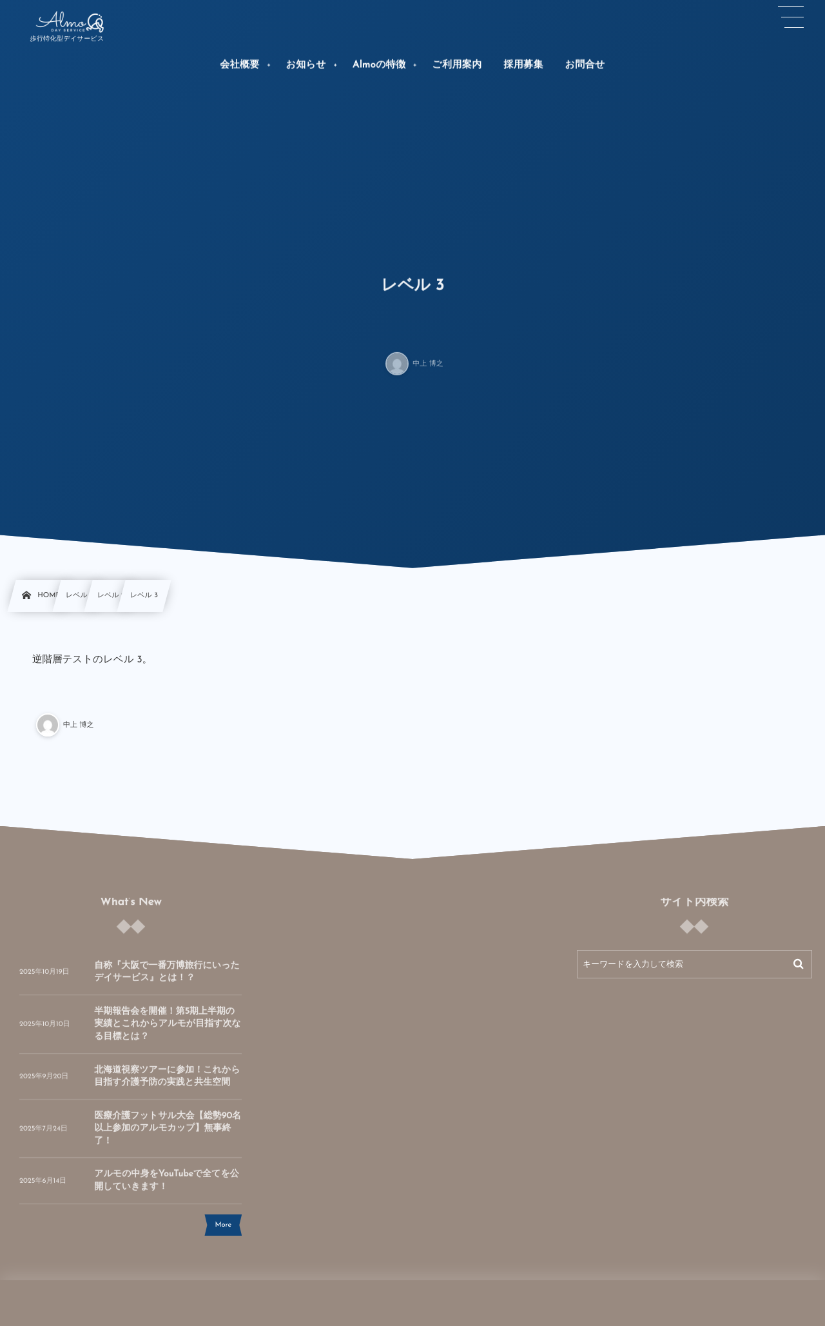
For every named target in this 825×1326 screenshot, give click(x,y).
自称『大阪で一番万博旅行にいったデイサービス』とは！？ (167, 978)
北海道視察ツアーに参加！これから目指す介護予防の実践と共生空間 (167, 1083)
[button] (791, 17)
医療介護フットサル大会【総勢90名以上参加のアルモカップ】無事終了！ (167, 1135)
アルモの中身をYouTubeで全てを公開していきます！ (166, 1187)
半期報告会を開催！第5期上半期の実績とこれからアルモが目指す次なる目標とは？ (167, 1031)
